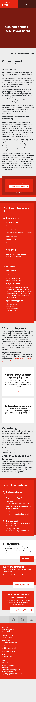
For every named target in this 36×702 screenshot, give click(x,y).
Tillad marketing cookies (20, 187)
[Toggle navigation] (32, 4)
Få (19, 278)
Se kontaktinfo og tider (9, 643)
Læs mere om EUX (12, 297)
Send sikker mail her (8, 651)
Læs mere (27, 559)
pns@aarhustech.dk (22, 514)
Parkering (5, 668)
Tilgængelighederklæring (10, 674)
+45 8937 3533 (7, 637)
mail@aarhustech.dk (9, 648)
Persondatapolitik (8, 666)
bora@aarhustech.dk (22, 531)
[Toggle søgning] (26, 4)
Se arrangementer (23, 585)
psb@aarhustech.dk (22, 503)
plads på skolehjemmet (13, 280)
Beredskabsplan (7, 672)
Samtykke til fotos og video (11, 670)
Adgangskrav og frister (22, 610)
